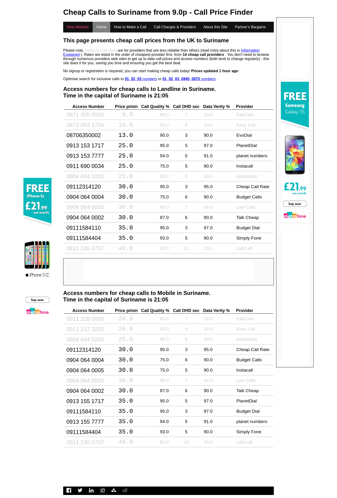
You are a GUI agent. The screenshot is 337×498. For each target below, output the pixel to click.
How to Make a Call (130, 27)
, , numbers (141, 79)
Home (101, 27)
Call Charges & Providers (175, 27)
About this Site (215, 27)
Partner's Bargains (250, 27)
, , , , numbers (189, 79)
